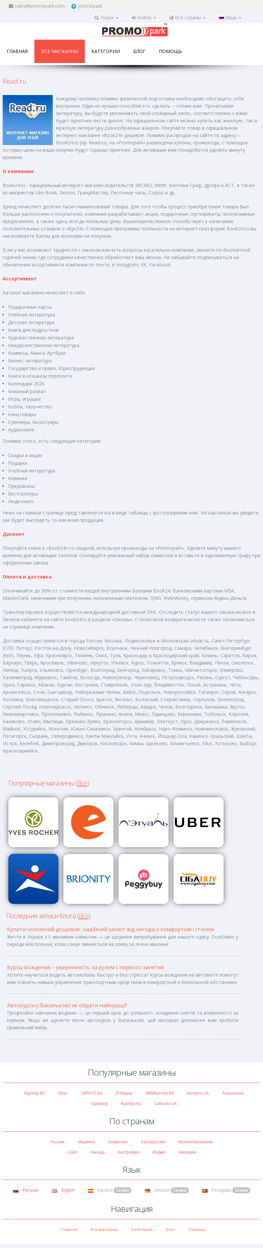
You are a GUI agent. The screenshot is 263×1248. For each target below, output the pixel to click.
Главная (17, 51)
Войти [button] (144, 17)
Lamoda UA (166, 1103)
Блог (139, 51)
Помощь (170, 51)
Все (82, 783)
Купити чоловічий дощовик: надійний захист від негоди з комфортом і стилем (110, 929)
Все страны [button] (188, 17)
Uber (63, 1093)
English (63, 1190)
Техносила (233, 1093)
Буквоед (99, 1103)
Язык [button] (230, 17)
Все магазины (59, 51)
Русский (25, 1190)
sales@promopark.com (40, 6)
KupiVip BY (34, 1093)
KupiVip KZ (131, 1103)
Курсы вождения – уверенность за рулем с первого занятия (85, 967)
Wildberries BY (160, 1093)
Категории (105, 51)
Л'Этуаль (124, 1093)
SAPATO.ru (91, 1093)
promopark (90, 6)
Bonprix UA (198, 1093)
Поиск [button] (106, 17)
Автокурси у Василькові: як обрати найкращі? (67, 1005)
